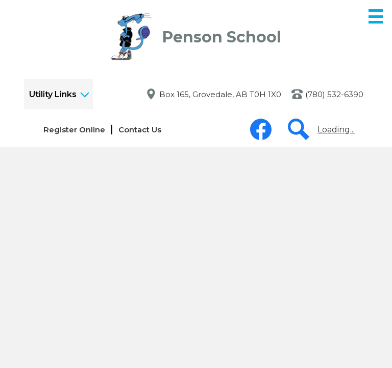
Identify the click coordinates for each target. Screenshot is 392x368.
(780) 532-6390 (334, 94)
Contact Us (139, 129)
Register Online (74, 129)
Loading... (336, 129)
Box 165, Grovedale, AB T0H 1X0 (220, 94)
